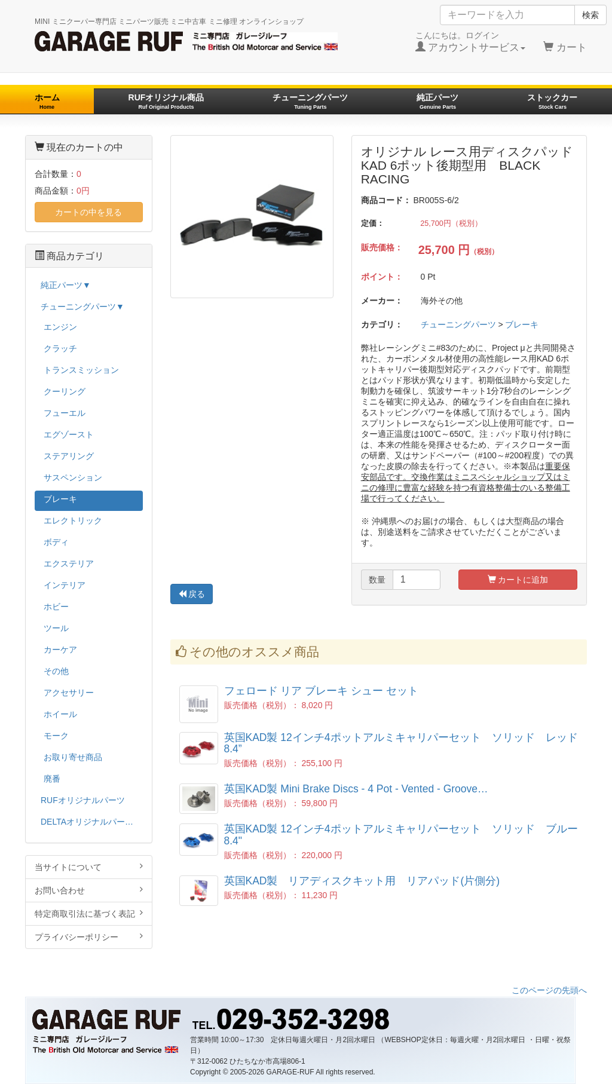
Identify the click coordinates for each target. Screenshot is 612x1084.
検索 (590, 15)
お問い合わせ (89, 890)
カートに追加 (518, 579)
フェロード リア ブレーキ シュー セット (321, 691)
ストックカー (552, 101)
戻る (192, 594)
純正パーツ (437, 101)
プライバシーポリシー (89, 937)
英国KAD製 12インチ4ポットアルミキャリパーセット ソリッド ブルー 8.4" (401, 834)
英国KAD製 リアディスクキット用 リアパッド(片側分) (362, 881)
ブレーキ (521, 324)
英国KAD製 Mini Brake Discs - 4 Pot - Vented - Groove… (356, 789)
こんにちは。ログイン (470, 41)
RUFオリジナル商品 (166, 101)
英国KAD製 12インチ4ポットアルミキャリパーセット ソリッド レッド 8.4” (406, 743)
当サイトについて (89, 867)
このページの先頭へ (549, 990)
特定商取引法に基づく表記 (89, 913)
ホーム (47, 101)
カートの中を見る (88, 212)
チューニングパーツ (310, 101)
